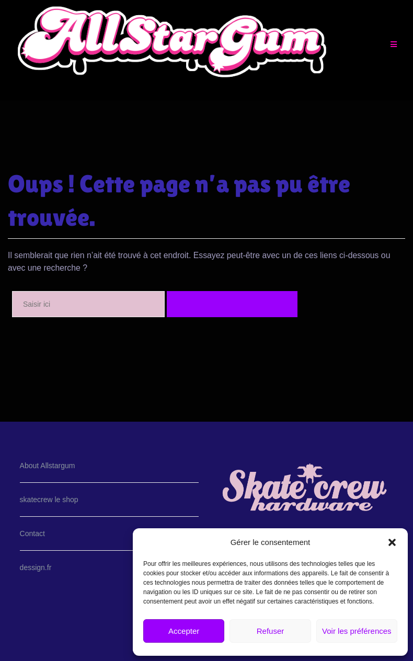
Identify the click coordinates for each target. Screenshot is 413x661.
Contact (32, 533)
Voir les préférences (357, 631)
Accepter (183, 631)
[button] (392, 542)
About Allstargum (47, 465)
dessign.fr (36, 567)
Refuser (270, 631)
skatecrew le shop (49, 499)
